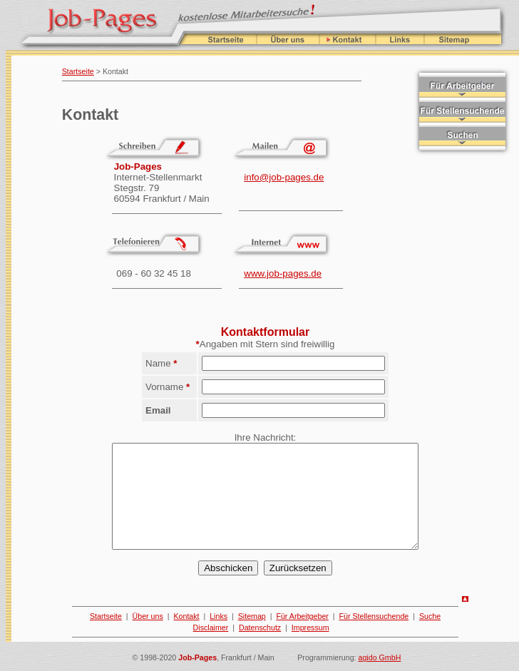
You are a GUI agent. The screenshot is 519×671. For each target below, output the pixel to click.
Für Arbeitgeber (302, 616)
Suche (430, 616)
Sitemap (252, 616)
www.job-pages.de (283, 273)
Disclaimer (211, 627)
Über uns (148, 616)
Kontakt (186, 616)
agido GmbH (380, 657)
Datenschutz (260, 627)
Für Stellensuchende (374, 616)
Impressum (310, 627)
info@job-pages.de (284, 177)
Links (218, 616)
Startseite (78, 71)
